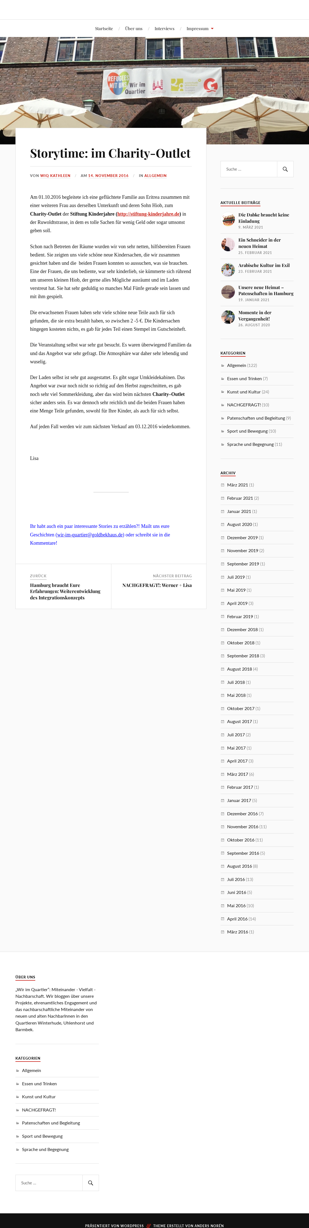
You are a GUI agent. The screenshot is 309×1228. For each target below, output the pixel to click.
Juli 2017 (236, 734)
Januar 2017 (239, 800)
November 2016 (242, 826)
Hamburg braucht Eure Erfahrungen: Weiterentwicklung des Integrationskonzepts (65, 607)
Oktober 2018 (240, 642)
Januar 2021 (239, 511)
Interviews (164, 28)
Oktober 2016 (240, 839)
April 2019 (237, 603)
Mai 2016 (236, 905)
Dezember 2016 (242, 813)
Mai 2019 (236, 589)
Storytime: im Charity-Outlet (94, 160)
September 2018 (243, 655)
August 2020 (239, 524)
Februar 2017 (240, 787)
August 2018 (239, 668)
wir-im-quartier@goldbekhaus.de (90, 550)
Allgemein (155, 191)
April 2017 (237, 760)
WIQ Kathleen (55, 191)
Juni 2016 (236, 892)
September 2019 (243, 563)
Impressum (198, 28)
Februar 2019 (240, 616)
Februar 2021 (240, 498)
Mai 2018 (236, 695)
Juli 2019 (236, 576)
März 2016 (237, 931)
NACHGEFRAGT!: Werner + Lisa (157, 601)
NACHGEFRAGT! (244, 404)
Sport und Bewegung (247, 430)
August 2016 (239, 866)
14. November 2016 (108, 191)
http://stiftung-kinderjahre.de (148, 229)
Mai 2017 (236, 747)
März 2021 (237, 484)
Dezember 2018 (242, 629)
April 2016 (237, 918)
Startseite (104, 28)
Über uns (134, 28)
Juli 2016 (236, 879)
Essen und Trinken (244, 378)
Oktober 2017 (240, 708)
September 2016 (243, 853)
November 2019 (242, 550)
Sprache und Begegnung (250, 444)
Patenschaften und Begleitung (256, 417)
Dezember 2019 (242, 537)
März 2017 (237, 774)
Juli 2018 (236, 682)
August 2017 (239, 721)
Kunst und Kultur (244, 391)
